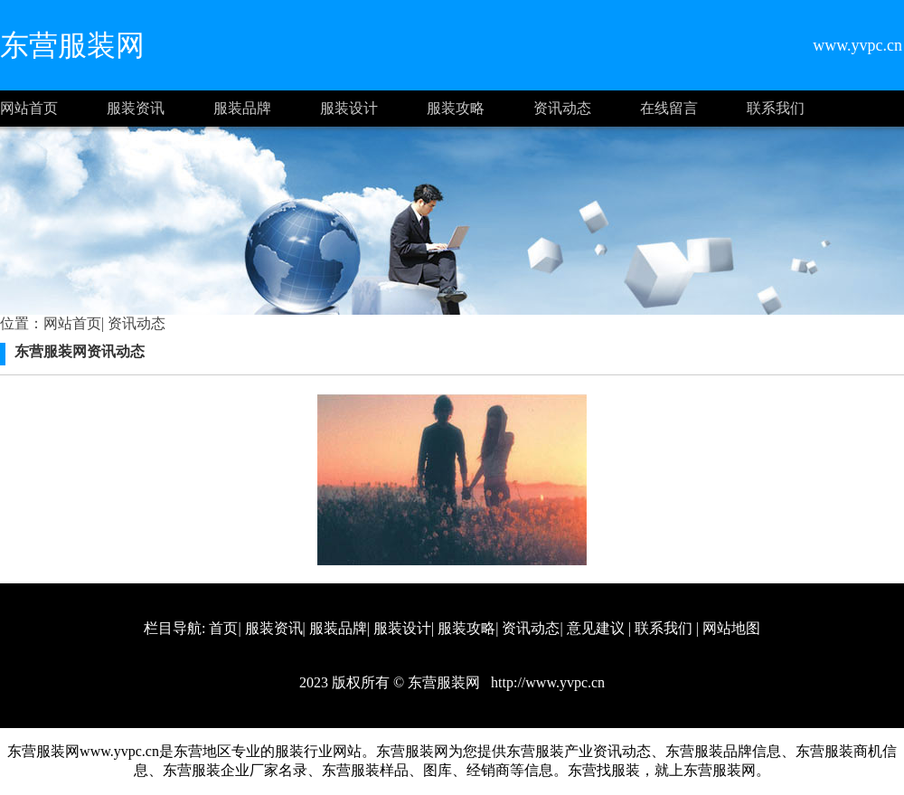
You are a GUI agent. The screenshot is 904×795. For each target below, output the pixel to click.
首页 (223, 628)
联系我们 (776, 108)
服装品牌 (242, 108)
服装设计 (349, 108)
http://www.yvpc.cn (546, 682)
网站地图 (731, 628)
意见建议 (596, 628)
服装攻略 (456, 108)
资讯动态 (562, 108)
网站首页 (29, 108)
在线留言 (669, 108)
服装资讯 (136, 108)
